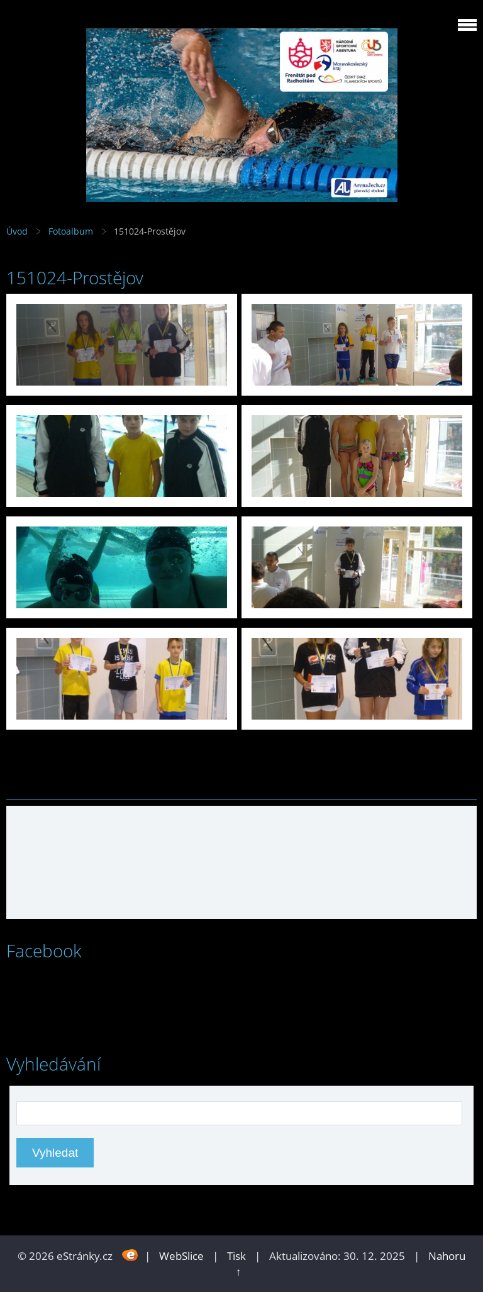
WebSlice (181, 1256)
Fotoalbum (70, 231)
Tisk (236, 1256)
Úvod (17, 231)
